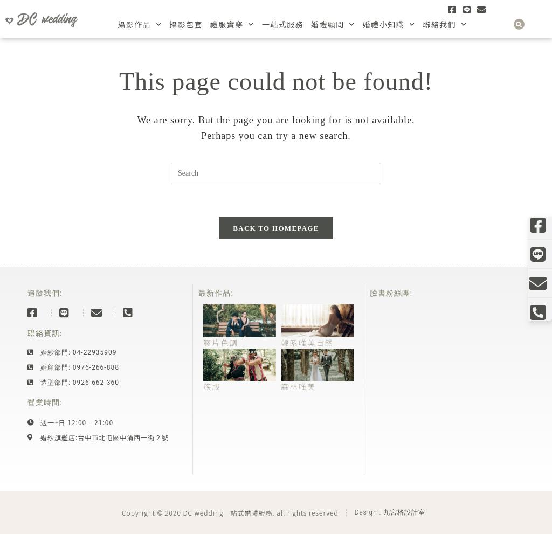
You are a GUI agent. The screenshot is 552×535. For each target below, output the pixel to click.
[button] (519, 24)
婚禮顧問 (333, 24)
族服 (211, 386)
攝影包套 (186, 24)
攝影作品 (140, 24)
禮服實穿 (232, 24)
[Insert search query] (276, 173)
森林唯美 (298, 386)
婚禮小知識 (389, 24)
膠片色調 (220, 342)
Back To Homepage (276, 228)
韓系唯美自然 (307, 342)
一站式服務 (282, 24)
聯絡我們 (445, 24)
